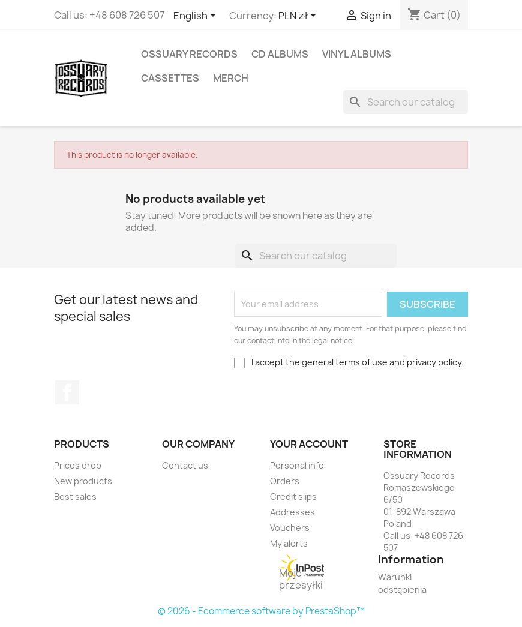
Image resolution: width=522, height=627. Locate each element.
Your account (309, 444)
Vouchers (290, 527)
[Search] (405, 102)
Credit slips (293, 496)
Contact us (185, 465)
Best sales (75, 496)
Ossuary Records (189, 54)
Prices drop (77, 465)
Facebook (67, 392)
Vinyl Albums (356, 54)
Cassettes (170, 78)
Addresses (292, 512)
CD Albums (279, 54)
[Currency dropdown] (299, 16)
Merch (230, 78)
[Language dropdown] (196, 16)
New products (83, 481)
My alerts (289, 543)
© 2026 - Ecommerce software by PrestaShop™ (261, 611)
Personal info (297, 465)
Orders (284, 481)
